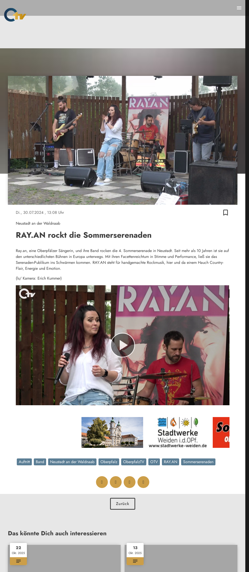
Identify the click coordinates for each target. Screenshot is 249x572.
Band (40, 462)
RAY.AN (170, 462)
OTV (154, 462)
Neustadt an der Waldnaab (72, 462)
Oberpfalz (108, 462)
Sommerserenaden (198, 462)
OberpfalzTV (133, 462)
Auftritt (24, 462)
